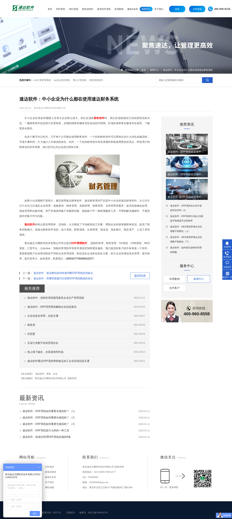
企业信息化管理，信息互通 (42, 315)
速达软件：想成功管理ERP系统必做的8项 (47, 437)
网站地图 (49, 487)
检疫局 (31, 324)
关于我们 (49, 482)
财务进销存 (50, 472)
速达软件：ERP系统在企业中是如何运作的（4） (186, 207)
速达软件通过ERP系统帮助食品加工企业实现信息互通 (58, 361)
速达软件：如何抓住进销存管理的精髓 (186, 249)
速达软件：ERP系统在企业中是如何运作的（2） (187, 174)
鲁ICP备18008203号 (98, 512)
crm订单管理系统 (42, 80)
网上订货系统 (80, 80)
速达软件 (39, 373)
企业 (55, 373)
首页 (143, 70)
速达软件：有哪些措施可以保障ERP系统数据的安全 (63, 278)
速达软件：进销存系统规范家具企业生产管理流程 (55, 297)
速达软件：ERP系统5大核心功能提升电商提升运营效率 (186, 218)
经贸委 (31, 334)
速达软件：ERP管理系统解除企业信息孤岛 (52, 306)
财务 (48, 373)
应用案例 (174, 279)
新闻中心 (155, 70)
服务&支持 (50, 477)
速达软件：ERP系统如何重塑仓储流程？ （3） (49, 424)
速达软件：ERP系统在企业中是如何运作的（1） (187, 151)
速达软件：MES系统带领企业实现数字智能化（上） (186, 228)
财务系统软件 (96, 80)
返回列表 (140, 275)
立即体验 (197, 9)
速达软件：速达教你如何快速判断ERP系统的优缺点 (63, 273)
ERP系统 (49, 467)
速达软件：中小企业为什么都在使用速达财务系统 (188, 70)
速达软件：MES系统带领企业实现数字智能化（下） (186, 239)
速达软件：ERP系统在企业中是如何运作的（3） (187, 197)
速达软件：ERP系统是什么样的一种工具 (46, 430)
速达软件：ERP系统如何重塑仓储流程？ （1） (49, 411)
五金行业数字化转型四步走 (42, 343)
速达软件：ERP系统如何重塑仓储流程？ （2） (49, 417)
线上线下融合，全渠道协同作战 (45, 352)
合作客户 (174, 288)
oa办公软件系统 (62, 80)
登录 (177, 9)
